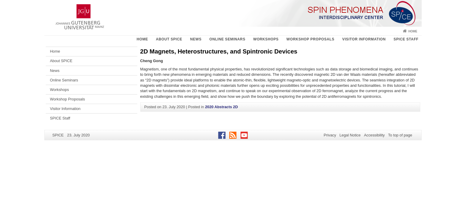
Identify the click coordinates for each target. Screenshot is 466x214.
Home (412, 31)
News (195, 39)
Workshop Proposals (310, 39)
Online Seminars (227, 39)
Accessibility (374, 135)
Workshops (265, 39)
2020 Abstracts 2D (221, 107)
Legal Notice (349, 135)
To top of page (400, 135)
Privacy (330, 135)
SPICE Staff (405, 39)
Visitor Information (364, 39)
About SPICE (169, 39)
